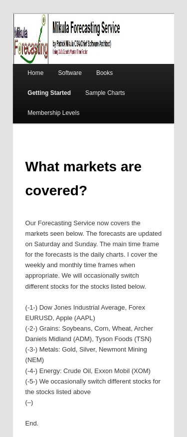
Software (69, 72)
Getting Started (49, 92)
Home (35, 72)
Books (104, 72)
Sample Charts (105, 92)
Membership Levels (53, 112)
